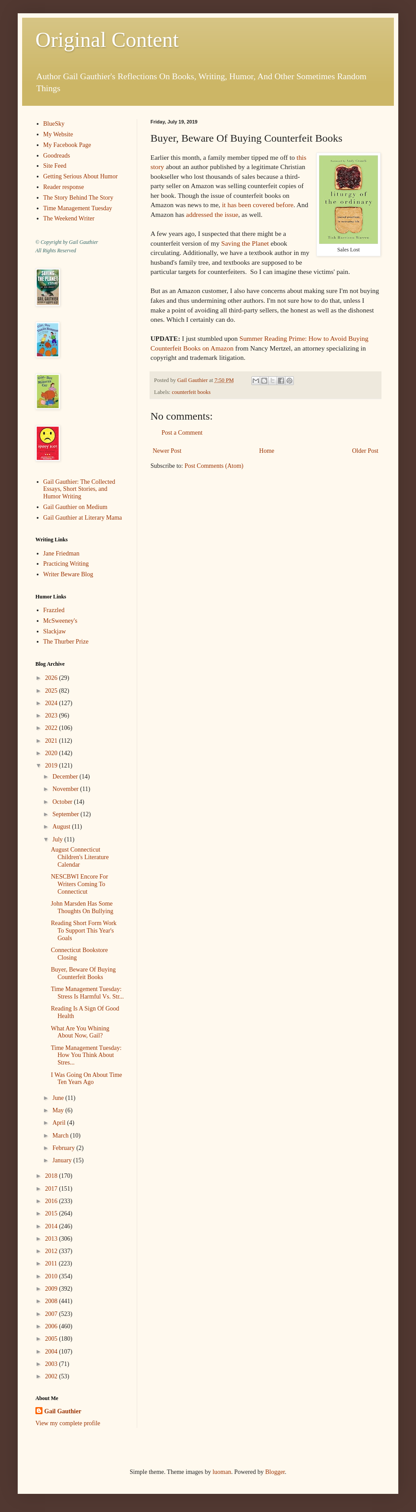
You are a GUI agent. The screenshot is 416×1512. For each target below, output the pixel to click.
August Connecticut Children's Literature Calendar (80, 857)
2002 (52, 1376)
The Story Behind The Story (78, 197)
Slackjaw (54, 631)
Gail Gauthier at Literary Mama (82, 517)
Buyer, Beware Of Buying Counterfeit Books (83, 973)
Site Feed (55, 165)
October (63, 801)
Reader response (63, 187)
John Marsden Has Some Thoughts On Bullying (82, 907)
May (58, 1110)
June (58, 1098)
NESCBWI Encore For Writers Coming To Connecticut (79, 884)
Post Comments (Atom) (214, 466)
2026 (52, 678)
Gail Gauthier (62, 1411)
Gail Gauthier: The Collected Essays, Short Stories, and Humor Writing (79, 489)
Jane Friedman (61, 553)
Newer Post (167, 450)
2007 (52, 1314)
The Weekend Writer (69, 218)
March (61, 1135)
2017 (52, 1188)
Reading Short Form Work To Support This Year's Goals (83, 930)
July (58, 839)
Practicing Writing (66, 563)
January (62, 1160)
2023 (52, 715)
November (66, 789)
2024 (52, 703)
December (65, 776)
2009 (52, 1288)
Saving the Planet (245, 243)
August (62, 826)
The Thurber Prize (66, 641)
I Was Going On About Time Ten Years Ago (86, 1079)
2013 (52, 1238)
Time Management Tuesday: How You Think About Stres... (86, 1055)
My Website (58, 134)
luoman (221, 1472)
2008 (52, 1301)
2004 (52, 1351)
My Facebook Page (67, 145)
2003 (52, 1364)
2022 (52, 728)
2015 (52, 1213)
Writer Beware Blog (68, 574)
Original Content (107, 39)
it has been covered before (258, 204)
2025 (52, 690)
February (64, 1148)
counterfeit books (191, 392)
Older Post (365, 450)
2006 (52, 1326)
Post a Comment (182, 432)
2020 (52, 753)
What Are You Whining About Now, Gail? (80, 1032)
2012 (52, 1251)
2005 (52, 1338)
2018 (52, 1176)
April (59, 1122)
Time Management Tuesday (77, 208)
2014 (52, 1226)
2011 (52, 1263)
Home (266, 450)
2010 (52, 1276)
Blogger (275, 1472)
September (66, 814)
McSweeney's (60, 620)
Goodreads (56, 155)
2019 (52, 765)
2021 (52, 740)
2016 (52, 1201)
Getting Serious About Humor (80, 176)
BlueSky (54, 123)
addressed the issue (212, 214)
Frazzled (54, 610)
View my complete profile (67, 1423)
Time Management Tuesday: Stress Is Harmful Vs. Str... (87, 993)
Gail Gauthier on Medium (75, 507)
